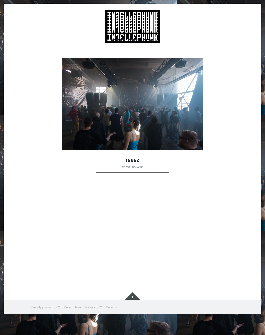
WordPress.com (109, 324)
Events (133, 57)
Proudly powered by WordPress (51, 324)
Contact (118, 57)
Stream (147, 57)
